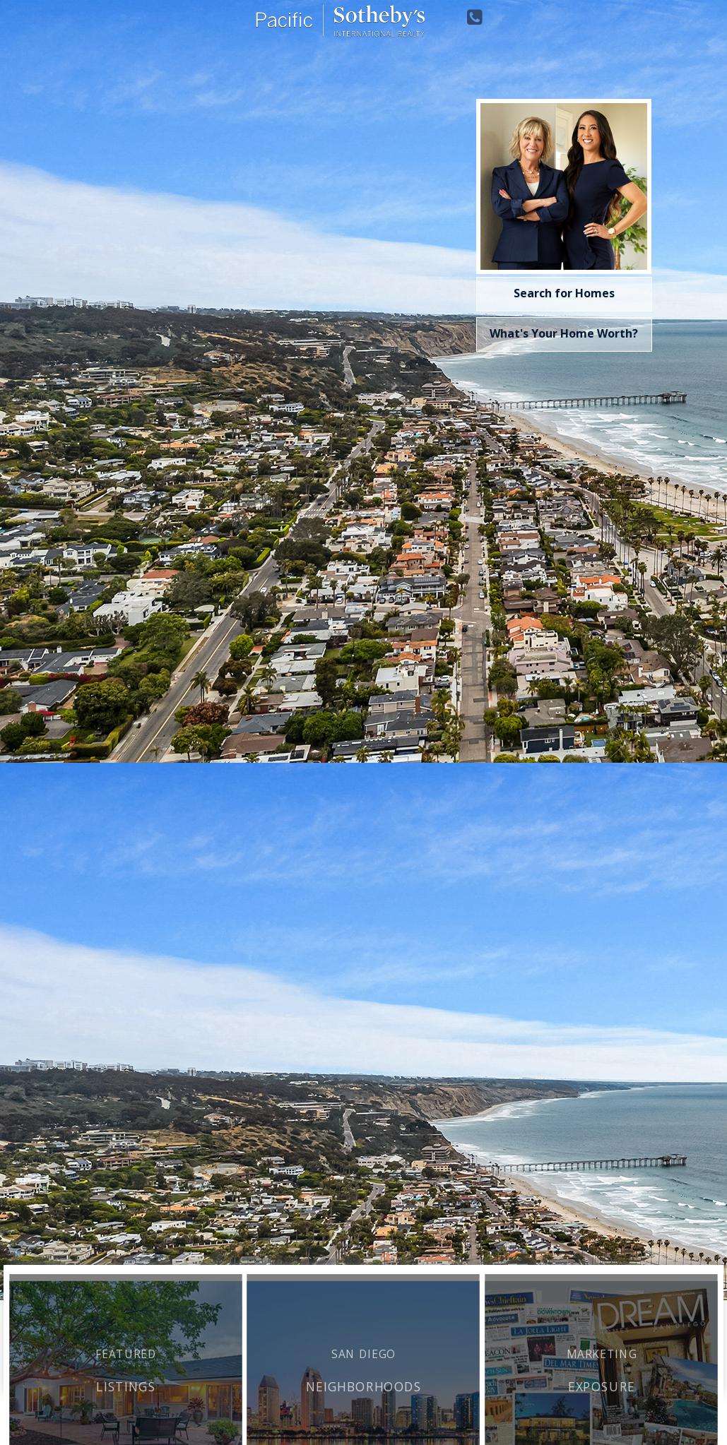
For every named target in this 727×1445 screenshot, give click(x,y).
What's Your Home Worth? (564, 333)
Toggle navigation (16, 27)
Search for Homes (564, 293)
